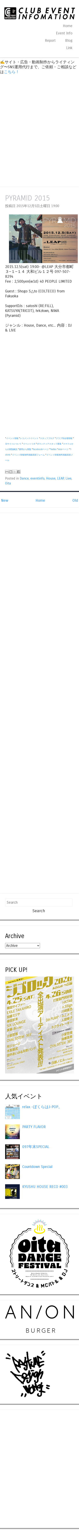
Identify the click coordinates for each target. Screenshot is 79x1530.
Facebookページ (41, 449)
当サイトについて (13, 444)
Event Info (64, 33)
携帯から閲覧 (25, 449)
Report (50, 40)
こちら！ (11, 72)
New (4, 500)
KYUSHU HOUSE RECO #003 (45, 1186)
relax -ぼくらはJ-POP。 (42, 1107)
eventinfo (37, 478)
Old (75, 500)
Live (68, 478)
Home (67, 26)
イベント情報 (12, 438)
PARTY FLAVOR (34, 1127)
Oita (8, 483)
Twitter (53, 449)
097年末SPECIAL (35, 1147)
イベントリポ (29, 444)
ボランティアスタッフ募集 (49, 444)
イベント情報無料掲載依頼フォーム (28, 455)
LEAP (60, 478)
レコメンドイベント (29, 438)
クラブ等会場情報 (64, 438)
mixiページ (63, 449)
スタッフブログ (47, 438)
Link (69, 48)
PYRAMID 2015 (27, 198)
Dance (24, 478)
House (51, 478)
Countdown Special (37, 1167)
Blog (68, 40)
